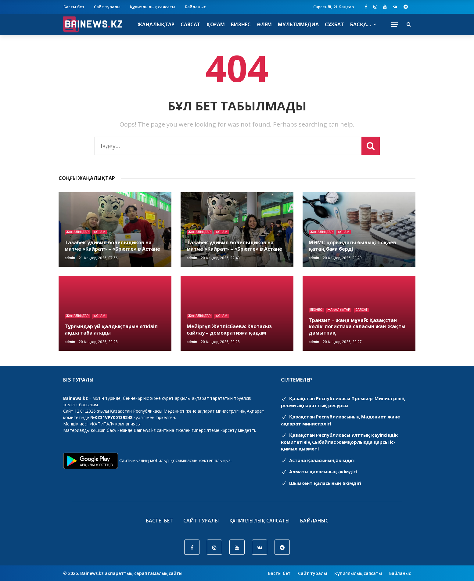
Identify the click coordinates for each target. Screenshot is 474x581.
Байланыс (195, 6)
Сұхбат (334, 24)
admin (70, 258)
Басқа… (360, 24)
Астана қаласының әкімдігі (317, 460)
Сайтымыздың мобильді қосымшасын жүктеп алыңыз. (175, 460)
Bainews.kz (145, 430)
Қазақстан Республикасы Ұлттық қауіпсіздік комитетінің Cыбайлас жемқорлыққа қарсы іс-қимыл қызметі (339, 442)
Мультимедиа (298, 24)
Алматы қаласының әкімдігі (319, 471)
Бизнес (241, 24)
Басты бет (73, 6)
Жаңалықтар (156, 24)
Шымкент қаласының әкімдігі (321, 483)
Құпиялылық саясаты (152, 6)
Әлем (264, 24)
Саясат (190, 24)
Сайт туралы (107, 6)
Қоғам (215, 24)
